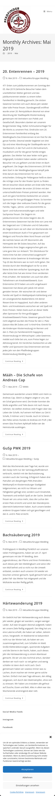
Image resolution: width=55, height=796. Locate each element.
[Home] (4, 53)
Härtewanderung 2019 (22, 603)
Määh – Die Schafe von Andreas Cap (23, 377)
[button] (50, 737)
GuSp (36, 459)
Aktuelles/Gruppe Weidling (35, 78)
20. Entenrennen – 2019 (23, 71)
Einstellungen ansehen (27, 785)
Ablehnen (27, 777)
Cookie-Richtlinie (17, 792)
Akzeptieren (27, 769)
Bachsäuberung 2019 (21, 534)
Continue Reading (15, 362)
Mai (16, 53)
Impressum (29, 792)
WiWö (25, 386)
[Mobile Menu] (48, 11)
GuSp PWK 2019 (17, 448)
